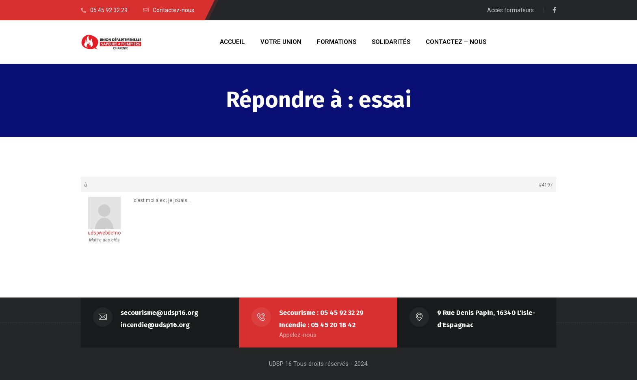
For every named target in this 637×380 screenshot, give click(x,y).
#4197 (546, 185)
